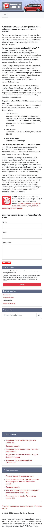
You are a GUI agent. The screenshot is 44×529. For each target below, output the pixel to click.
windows (20, 208)
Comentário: (6, 242)
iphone (13, 208)
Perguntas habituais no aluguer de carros (17, 506)
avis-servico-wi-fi (24, 203)
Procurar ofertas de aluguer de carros (20, 476)
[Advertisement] (11, 353)
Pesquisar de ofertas (9, 303)
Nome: (4, 222)
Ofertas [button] (22, 285)
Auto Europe (6, 295)
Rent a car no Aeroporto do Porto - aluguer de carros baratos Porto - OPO (22, 491)
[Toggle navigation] (5, 15)
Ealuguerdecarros (8, 298)
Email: (4, 232)
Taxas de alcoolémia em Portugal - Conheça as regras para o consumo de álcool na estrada (22, 481)
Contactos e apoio (13, 446)
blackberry (6, 208)
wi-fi (29, 206)
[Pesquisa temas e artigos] (19, 315)
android (35, 206)
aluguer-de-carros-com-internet (26, 204)
